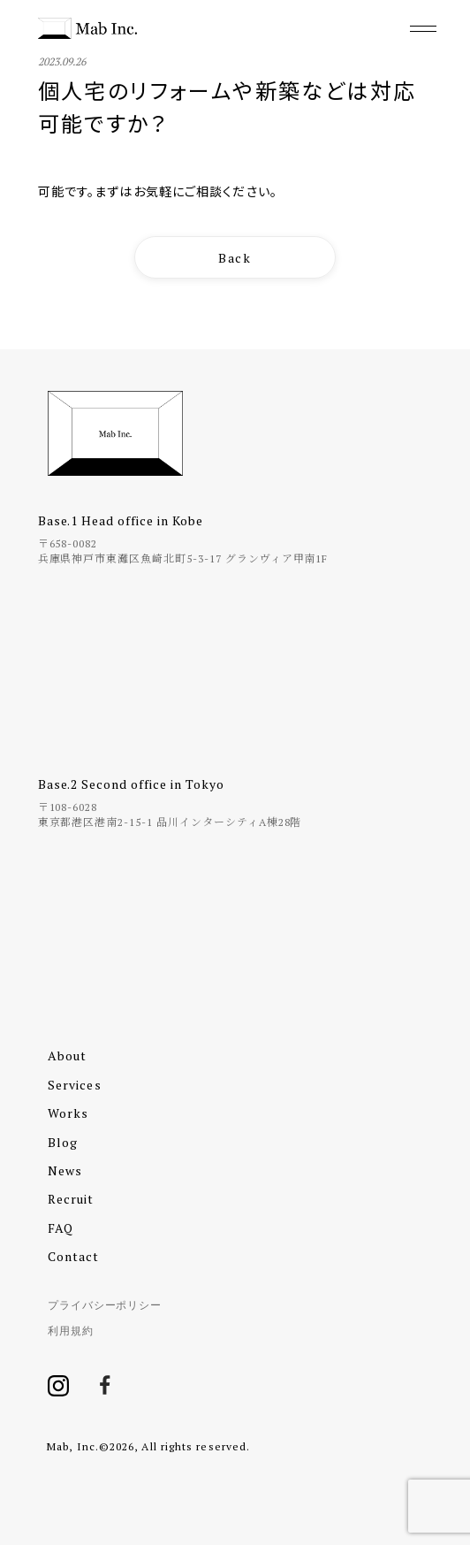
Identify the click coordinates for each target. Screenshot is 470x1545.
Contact (74, 1256)
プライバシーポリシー (105, 1305)
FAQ (60, 1228)
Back (235, 257)
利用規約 (71, 1330)
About (67, 1055)
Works (68, 1113)
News (65, 1170)
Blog (63, 1142)
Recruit (71, 1198)
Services (75, 1084)
